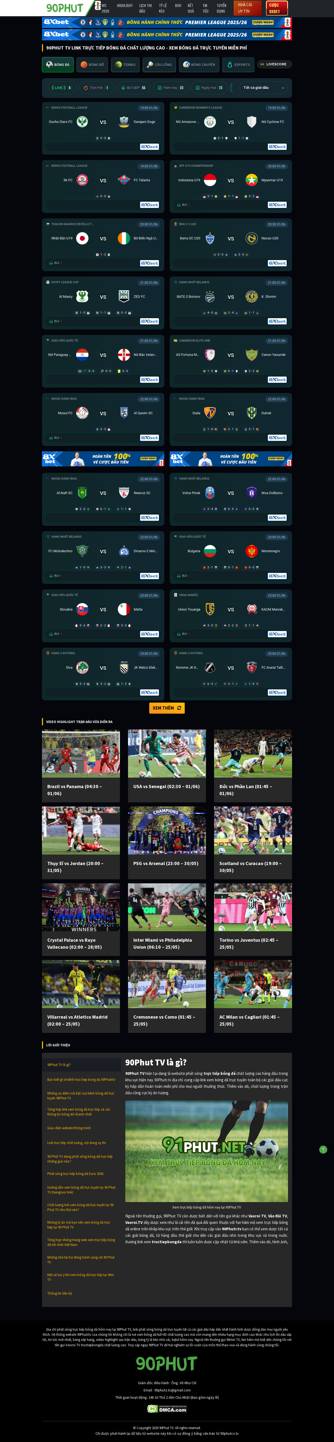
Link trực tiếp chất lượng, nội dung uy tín (76, 1142)
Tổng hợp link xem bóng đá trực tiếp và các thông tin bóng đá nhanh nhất (78, 1112)
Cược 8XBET (274, 8)
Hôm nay (170, 87)
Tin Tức (205, 8)
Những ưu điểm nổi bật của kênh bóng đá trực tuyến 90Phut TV (80, 1095)
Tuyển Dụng (221, 8)
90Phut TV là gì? (59, 1064)
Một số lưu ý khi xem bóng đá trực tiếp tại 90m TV (80, 1277)
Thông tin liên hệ (59, 1293)
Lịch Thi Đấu (145, 8)
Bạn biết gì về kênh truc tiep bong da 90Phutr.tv (81, 1079)
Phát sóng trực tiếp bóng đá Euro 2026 (75, 1173)
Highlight (125, 5)
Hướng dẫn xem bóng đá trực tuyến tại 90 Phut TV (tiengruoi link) (81, 1190)
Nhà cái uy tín (245, 8)
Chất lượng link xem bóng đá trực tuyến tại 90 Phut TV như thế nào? (80, 1207)
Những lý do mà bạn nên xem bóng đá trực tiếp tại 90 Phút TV (78, 1225)
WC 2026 (105, 8)
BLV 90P (134, 87)
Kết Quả (191, 8)
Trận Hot (96, 87)
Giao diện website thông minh (69, 1128)
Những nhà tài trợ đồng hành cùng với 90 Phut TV (81, 1259)
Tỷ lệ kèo (163, 8)
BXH (178, 5)
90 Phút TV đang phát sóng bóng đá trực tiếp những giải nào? (80, 1159)
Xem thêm (167, 708)
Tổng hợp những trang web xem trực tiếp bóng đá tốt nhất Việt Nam (81, 1242)
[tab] (58, 64)
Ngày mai (209, 87)
